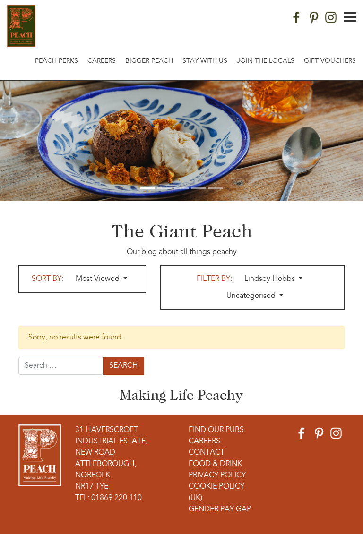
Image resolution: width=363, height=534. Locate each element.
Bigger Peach (149, 61)
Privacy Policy (217, 475)
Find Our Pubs (216, 430)
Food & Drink (215, 464)
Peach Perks (56, 61)
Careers (101, 61)
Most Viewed (98, 279)
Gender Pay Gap (220, 509)
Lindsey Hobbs (270, 279)
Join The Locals (265, 61)
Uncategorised (251, 296)
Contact (207, 453)
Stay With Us (204, 61)
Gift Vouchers (330, 61)
